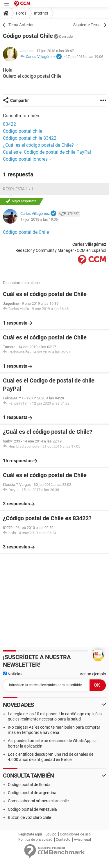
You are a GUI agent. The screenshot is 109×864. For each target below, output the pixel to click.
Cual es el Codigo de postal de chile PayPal (47, 152)
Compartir (19, 100)
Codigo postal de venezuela (32, 809)
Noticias (12, 674)
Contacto (63, 840)
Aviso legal (82, 840)
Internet (41, 13)
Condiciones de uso (75, 834)
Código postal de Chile (26, 232)
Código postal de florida (29, 784)
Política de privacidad (35, 840)
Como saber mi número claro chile (38, 801)
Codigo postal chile (22, 131)
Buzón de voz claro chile (29, 817)
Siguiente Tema (87, 24)
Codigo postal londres (25, 159)
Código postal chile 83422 (29, 138)
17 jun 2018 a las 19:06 (84, 56)
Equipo (50, 834)
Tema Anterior (21, 24)
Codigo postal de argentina (32, 792)
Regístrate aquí (30, 834)
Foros (21, 13)
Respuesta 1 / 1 (18, 189)
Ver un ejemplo (93, 674)
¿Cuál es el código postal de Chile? (38, 145)
